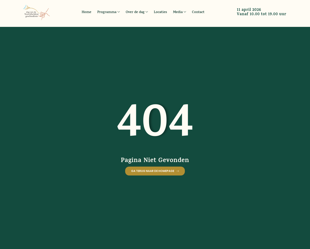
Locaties (160, 12)
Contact (198, 12)
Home (86, 12)
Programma (108, 12)
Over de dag (137, 12)
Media (179, 12)
